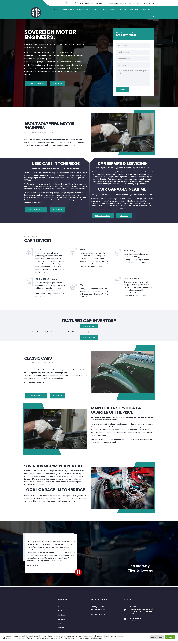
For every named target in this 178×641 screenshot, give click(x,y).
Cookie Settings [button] (157, 637)
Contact (134, 9)
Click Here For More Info (34, 382)
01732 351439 (29, 180)
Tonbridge (49, 473)
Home (55, 9)
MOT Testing (129, 250)
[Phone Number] (125, 619)
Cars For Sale (109, 9)
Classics (122, 9)
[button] (153, 16)
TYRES (38, 249)
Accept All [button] (170, 637)
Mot (96, 9)
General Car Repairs (133, 278)
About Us (146, 9)
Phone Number (135, 618)
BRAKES (83, 249)
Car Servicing (67, 9)
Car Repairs (83, 9)
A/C (81, 285)
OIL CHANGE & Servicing (46, 279)
